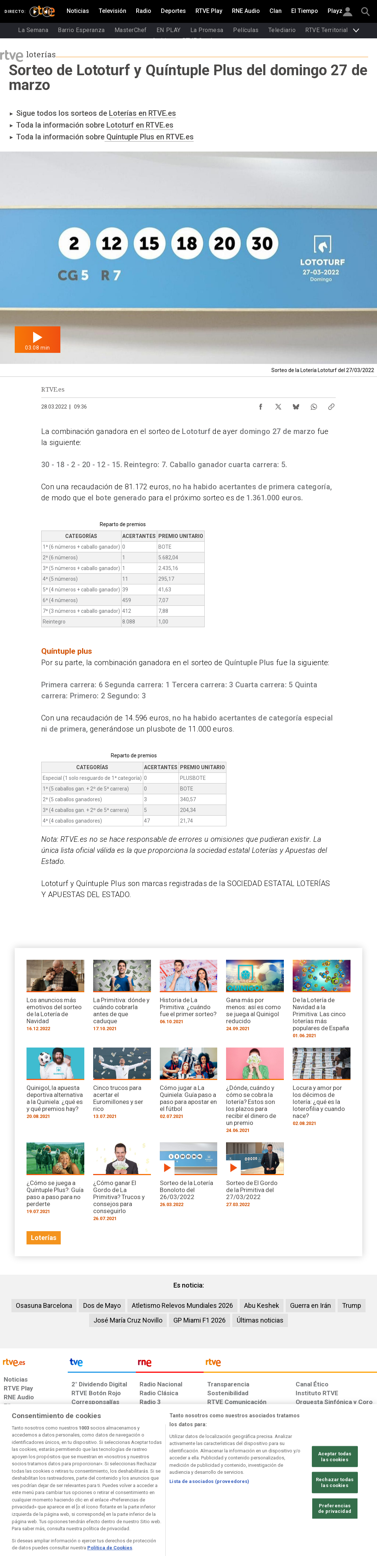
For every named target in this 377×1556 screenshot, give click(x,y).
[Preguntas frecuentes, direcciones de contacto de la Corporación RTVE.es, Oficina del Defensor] (294, 1499)
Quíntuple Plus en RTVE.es (149, 136)
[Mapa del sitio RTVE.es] (264, 1499)
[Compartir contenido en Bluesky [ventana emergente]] (296, 405)
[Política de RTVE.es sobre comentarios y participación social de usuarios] (344, 1499)
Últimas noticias (260, 1320)
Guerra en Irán (310, 1305)
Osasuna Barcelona (44, 1305)
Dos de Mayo (102, 1305)
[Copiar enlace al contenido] (331, 405)
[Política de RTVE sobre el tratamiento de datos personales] (63, 1499)
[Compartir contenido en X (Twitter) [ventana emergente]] (278, 405)
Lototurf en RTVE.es (139, 125)
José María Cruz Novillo (128, 1320)
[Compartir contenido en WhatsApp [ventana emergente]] (314, 405)
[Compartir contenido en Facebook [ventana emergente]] (260, 405)
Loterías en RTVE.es (142, 113)
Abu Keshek (261, 1305)
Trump (351, 1305)
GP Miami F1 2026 (199, 1320)
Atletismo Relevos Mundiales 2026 (182, 1305)
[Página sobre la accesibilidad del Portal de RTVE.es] (227, 1499)
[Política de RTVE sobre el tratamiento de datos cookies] (121, 1499)
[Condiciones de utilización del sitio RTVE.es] (15, 1499)
